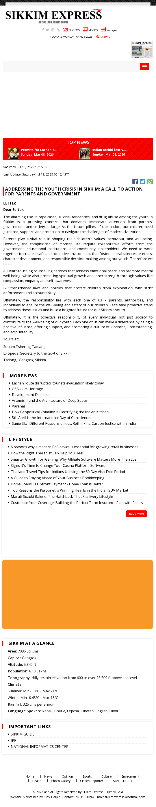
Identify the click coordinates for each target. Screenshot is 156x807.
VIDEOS (90, 30)
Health (36, 781)
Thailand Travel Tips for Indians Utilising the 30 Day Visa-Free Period (68, 471)
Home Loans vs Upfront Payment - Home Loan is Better (57, 484)
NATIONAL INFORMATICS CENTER (39, 746)
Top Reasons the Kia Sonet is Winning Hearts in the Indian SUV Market (69, 490)
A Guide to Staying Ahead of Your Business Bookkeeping (57, 477)
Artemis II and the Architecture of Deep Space (49, 400)
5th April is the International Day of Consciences (51, 417)
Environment (130, 776)
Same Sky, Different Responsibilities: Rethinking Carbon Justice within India (74, 423)
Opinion (67, 776)
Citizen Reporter (91, 781)
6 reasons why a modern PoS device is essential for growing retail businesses (74, 446)
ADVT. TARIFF (123, 781)
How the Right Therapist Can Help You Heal (47, 453)
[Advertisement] (42, 594)
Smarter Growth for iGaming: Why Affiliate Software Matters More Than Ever (74, 459)
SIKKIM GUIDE (22, 734)
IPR (13, 740)
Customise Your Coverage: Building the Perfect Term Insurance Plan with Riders (77, 502)
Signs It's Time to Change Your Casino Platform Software (58, 465)
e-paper (109, 30)
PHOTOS (71, 30)
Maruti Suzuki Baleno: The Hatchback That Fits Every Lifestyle (62, 496)
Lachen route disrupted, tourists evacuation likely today (58, 383)
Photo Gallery (61, 781)
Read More (136, 513)
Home (30, 776)
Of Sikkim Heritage (27, 388)
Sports (87, 776)
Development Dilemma (31, 394)
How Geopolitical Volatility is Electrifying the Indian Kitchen (60, 411)
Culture (107, 776)
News (48, 776)
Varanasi (19, 406)
